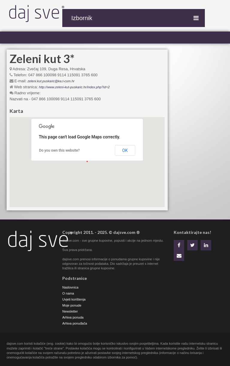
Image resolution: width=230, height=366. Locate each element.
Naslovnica (70, 287)
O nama (68, 293)
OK (125, 150)
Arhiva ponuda (73, 317)
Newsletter (70, 311)
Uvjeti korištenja (74, 299)
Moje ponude (71, 305)
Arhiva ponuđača (74, 323)
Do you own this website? (59, 150)
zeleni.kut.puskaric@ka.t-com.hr (51, 81)
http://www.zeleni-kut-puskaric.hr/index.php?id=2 (74, 87)
